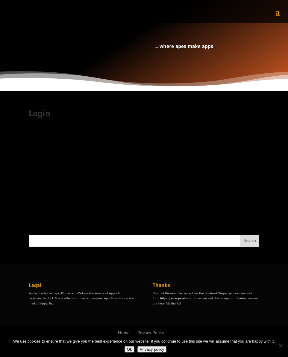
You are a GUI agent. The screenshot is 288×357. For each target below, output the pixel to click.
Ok (129, 349)
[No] (281, 346)
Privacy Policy (150, 333)
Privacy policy (152, 349)
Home (124, 333)
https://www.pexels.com (176, 298)
